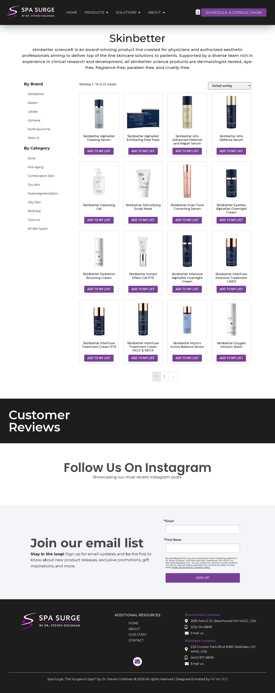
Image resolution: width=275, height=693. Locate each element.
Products (96, 12)
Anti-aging (36, 167)
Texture (34, 220)
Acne (32, 158)
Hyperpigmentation (43, 193)
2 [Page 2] (164, 376)
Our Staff (137, 634)
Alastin (33, 103)
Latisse (33, 111)
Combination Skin (41, 176)
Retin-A (33, 138)
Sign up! (202, 577)
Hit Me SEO (219, 679)
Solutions (128, 12)
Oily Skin (34, 202)
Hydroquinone (39, 129)
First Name (173, 539)
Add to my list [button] (99, 151)
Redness (34, 211)
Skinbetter (36, 94)
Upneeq (34, 120)
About (156, 12)
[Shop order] (229, 86)
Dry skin (34, 185)
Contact (136, 640)
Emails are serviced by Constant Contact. (191, 567)
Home (71, 12)
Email (170, 521)
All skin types (37, 228)
